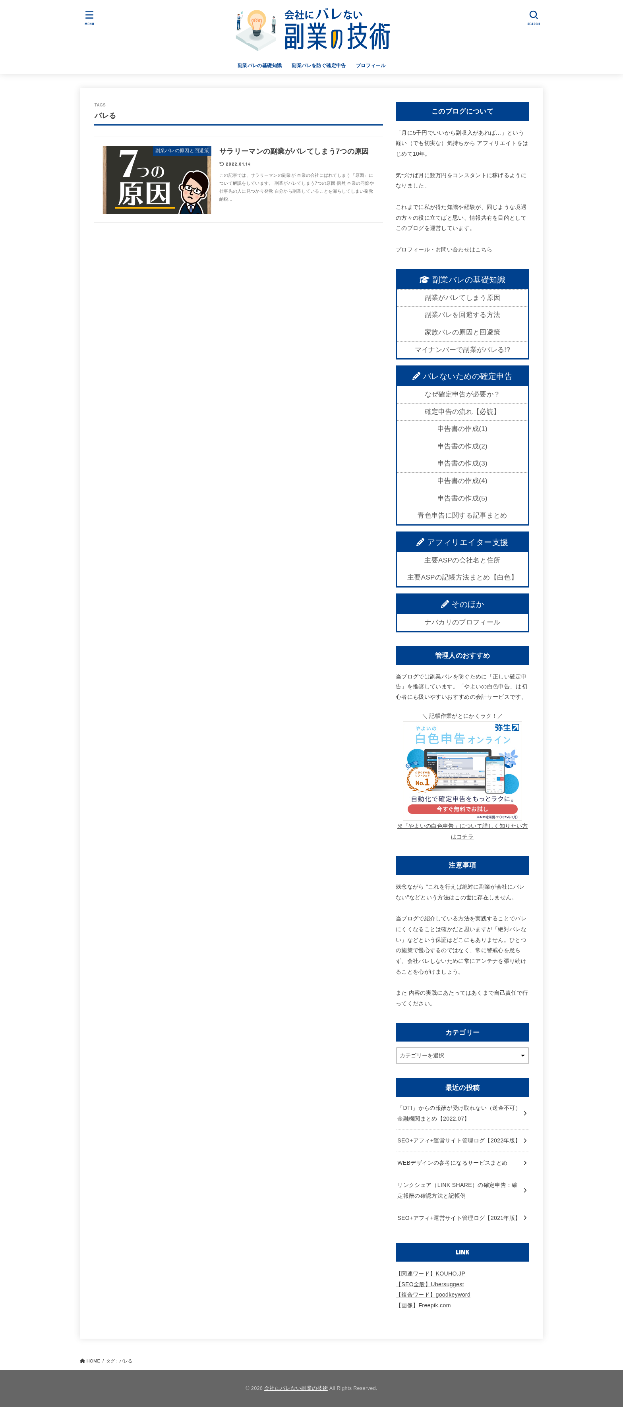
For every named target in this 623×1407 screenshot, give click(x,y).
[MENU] (89, 18)
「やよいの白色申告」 (487, 686)
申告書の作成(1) (462, 429)
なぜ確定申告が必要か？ (463, 394)
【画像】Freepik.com (423, 1305)
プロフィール (370, 65)
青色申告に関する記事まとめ (462, 515)
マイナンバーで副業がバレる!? (462, 350)
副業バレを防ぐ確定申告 (319, 65)
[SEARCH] (533, 18)
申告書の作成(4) (462, 481)
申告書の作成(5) (462, 498)
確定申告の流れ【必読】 (463, 412)
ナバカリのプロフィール (463, 622)
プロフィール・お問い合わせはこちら (444, 249)
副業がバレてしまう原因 (463, 298)
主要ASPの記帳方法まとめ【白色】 (462, 577)
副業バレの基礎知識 (260, 65)
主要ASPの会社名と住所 (462, 560)
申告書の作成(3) (462, 463)
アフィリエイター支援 (462, 542)
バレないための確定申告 (462, 376)
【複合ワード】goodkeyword (433, 1294)
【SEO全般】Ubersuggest (430, 1284)
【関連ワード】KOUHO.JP (430, 1273)
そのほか (462, 604)
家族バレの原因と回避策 (463, 332)
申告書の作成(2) (462, 446)
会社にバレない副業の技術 (296, 1388)
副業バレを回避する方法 (463, 315)
